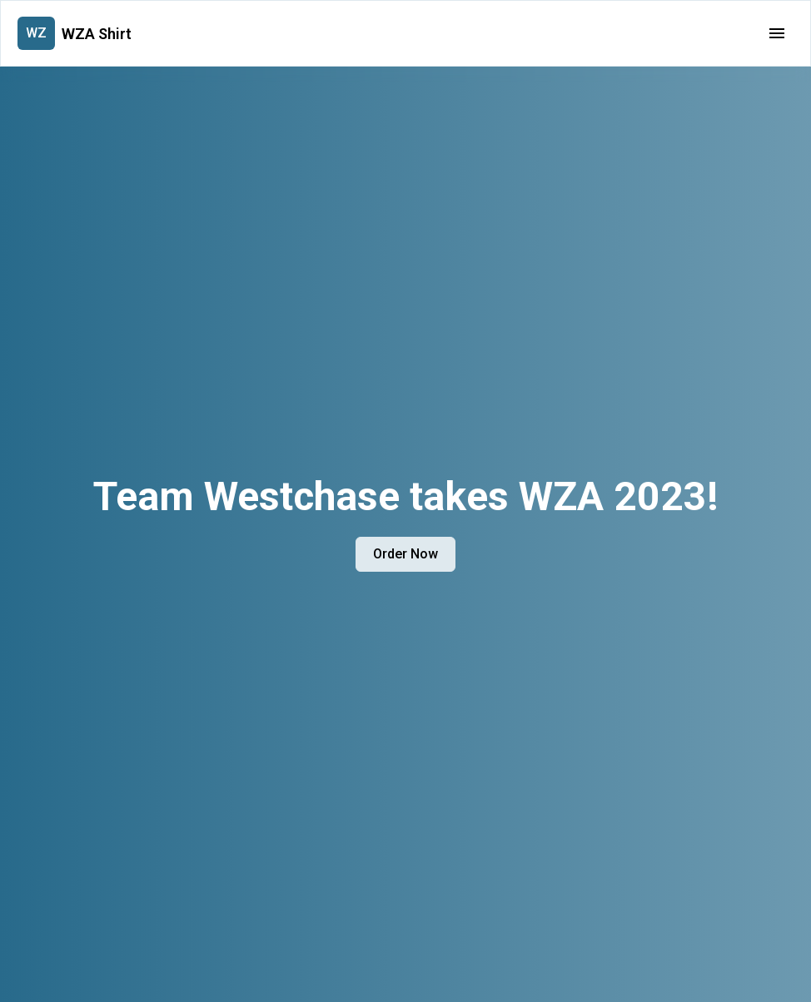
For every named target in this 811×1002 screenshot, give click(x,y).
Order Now (405, 554)
